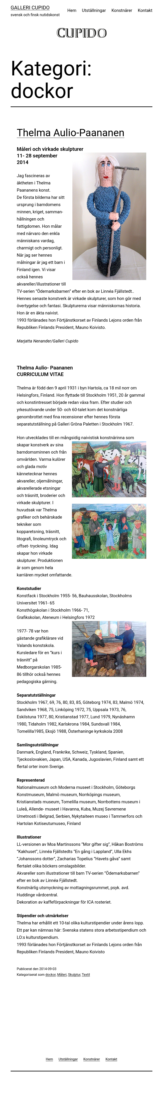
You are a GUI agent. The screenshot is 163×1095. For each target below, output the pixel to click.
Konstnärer (121, 10)
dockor (50, 975)
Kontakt (145, 10)
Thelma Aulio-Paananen (70, 133)
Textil (86, 975)
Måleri (61, 975)
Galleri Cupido (30, 8)
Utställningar (94, 10)
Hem (71, 10)
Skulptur (74, 975)
